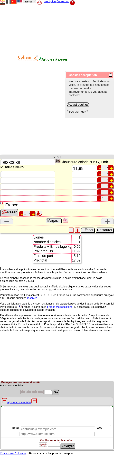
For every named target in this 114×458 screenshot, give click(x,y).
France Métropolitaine (60, 306)
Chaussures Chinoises (13, 453)
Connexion (63, 1)
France (26, 306)
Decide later (77, 112)
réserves (32, 298)
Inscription (50, 1)
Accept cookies (78, 104)
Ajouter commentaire (19, 402)
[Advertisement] (69, 29)
